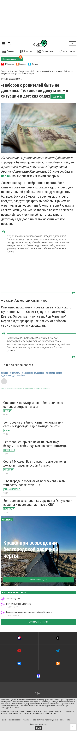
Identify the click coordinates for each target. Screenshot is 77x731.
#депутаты (15, 373)
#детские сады (8, 375)
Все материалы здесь (38, 580)
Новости (26, 51)
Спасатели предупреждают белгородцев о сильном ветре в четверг (33, 405)
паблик (6, 176)
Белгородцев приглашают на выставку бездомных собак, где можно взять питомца (35, 444)
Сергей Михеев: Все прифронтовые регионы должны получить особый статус (34, 463)
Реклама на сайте (29, 720)
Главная (8, 51)
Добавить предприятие (38, 622)
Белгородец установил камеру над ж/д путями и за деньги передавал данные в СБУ (37, 503)
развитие (43, 724)
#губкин (4, 373)
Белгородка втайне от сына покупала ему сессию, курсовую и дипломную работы (33, 424)
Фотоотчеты (67, 51)
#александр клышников (33, 373)
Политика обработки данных (47, 720)
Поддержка (34, 724)
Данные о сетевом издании (11, 720)
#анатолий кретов (54, 373)
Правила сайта (64, 720)
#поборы (21, 375)
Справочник (45, 51)
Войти (72, 43)
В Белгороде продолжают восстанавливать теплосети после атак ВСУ (34, 483)
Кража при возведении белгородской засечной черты (30, 549)
